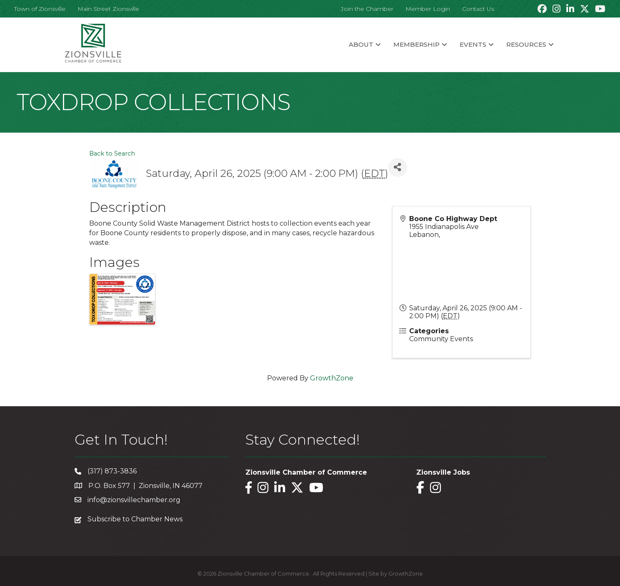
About (361, 44)
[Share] (397, 167)
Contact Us (478, 9)
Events (473, 44)
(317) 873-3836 (112, 471)
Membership (416, 44)
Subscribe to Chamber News (135, 519)
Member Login (427, 9)
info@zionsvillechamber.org (134, 500)
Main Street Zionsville (108, 9)
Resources (526, 44)
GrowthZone (331, 378)
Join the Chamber (367, 9)
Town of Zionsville (39, 9)
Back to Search (112, 153)
